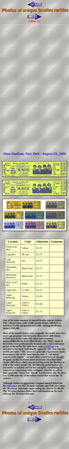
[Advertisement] (34, 59)
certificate (49, 346)
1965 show (12, 386)
